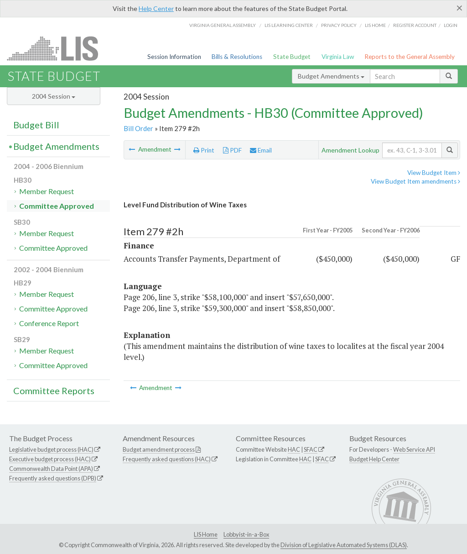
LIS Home (206, 534)
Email (261, 150)
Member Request (46, 191)
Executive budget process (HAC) (50, 459)
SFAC (310, 449)
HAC (294, 449)
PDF (232, 150)
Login (450, 25)
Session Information (174, 56)
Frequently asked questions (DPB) (52, 478)
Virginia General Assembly (222, 25)
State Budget (292, 56)
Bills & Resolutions (237, 56)
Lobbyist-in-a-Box (246, 534)
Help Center (156, 8)
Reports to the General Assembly (409, 56)
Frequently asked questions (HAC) (167, 459)
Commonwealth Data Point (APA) (51, 468)
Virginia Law (338, 56)
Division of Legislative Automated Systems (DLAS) (343, 545)
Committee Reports (53, 390)
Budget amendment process (159, 449)
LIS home (375, 25)
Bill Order (138, 128)
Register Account (414, 25)
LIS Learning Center (289, 25)
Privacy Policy (339, 25)
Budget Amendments (331, 76)
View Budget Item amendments (415, 181)
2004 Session (53, 96)
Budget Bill (36, 124)
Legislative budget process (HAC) (51, 449)
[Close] (459, 8)
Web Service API (414, 449)
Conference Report (49, 323)
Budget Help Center (374, 459)
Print (203, 150)
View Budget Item (433, 172)
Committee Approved (56, 205)
